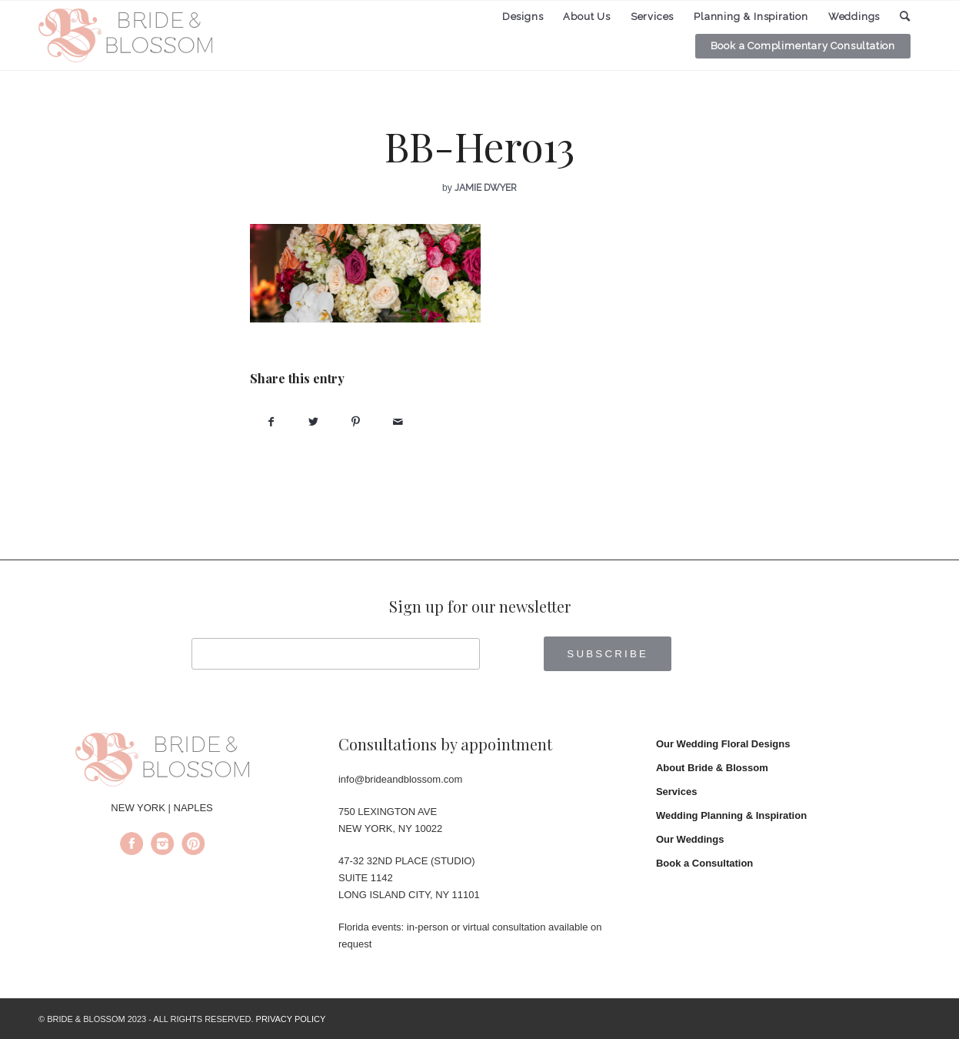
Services (677, 791)
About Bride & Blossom (712, 767)
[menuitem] (523, 17)
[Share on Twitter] (313, 422)
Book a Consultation (704, 863)
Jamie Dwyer (486, 187)
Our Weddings (690, 839)
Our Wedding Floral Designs (723, 744)
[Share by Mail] (398, 422)
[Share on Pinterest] (356, 422)
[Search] (905, 16)
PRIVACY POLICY (291, 1019)
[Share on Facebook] (271, 422)
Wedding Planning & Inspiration (731, 815)
